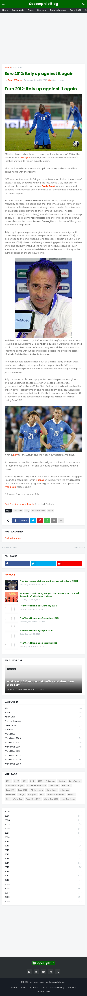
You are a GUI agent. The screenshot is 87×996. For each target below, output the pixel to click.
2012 (32, 781)
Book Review (74, 781)
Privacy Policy (57, 987)
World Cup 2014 (43, 747)
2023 (43, 824)
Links (44, 987)
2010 (24, 781)
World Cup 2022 (43, 755)
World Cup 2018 (43, 751)
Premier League (58, 10)
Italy (27, 511)
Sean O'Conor (38, 511)
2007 (43, 893)
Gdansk (40, 480)
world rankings (68, 799)
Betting (62, 781)
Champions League (15, 785)
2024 (43, 820)
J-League (64, 790)
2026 (43, 811)
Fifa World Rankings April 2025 (36, 630)
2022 (43, 828)
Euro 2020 (22, 790)
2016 (43, 854)
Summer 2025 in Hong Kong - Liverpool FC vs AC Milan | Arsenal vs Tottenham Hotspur (49, 595)
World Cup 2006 (43, 738)
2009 (43, 884)
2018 (43, 846)
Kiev (15, 454)
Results (71, 794)
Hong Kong (52, 790)
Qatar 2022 (75, 10)
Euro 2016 (10, 790)
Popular (10, 574)
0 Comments (57, 80)
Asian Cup (43, 717)
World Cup (10, 486)
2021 (43, 833)
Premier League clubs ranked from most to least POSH (49, 581)
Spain (50, 511)
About (24, 987)
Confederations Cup (36, 785)
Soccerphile (18, 10)
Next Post (78, 547)
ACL (43, 708)
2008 (16, 781)
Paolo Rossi (48, 186)
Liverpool (41, 10)
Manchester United (56, 794)
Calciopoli (25, 157)
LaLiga (21, 794)
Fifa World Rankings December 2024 (39, 643)
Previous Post (10, 547)
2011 (43, 875)
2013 (43, 867)
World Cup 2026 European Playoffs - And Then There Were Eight (40, 683)
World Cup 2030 (43, 763)
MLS (42, 794)
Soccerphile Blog (43, 3)
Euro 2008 (54, 785)
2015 (43, 858)
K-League (10, 794)
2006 (8, 781)
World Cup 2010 (43, 742)
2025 (43, 816)
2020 (43, 837)
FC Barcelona (37, 790)
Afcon (43, 712)
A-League (50, 781)
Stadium (43, 729)
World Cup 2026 (43, 759)
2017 (43, 850)
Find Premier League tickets (19, 504)
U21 (7, 799)
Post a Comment (13, 538)
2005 (43, 901)
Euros (30, 10)
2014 (40, 781)
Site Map (72, 987)
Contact (34, 987)
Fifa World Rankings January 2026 (38, 605)
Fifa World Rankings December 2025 (39, 618)
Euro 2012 (17, 67)
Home (5, 10)
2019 (43, 841)
